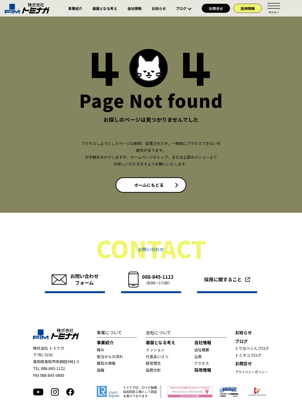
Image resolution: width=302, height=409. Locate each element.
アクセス (201, 363)
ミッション (155, 349)
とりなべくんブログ (252, 348)
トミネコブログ (248, 355)
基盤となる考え (104, 8)
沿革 (198, 356)
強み (100, 349)
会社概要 (201, 349)
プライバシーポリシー (251, 372)
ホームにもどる (149, 185)
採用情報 (248, 8)
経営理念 (153, 363)
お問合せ (216, 8)
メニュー (274, 8)
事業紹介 (75, 8)
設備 (100, 370)
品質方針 (153, 370)
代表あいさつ (157, 356)
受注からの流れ (110, 356)
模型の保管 (106, 363)
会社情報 (134, 8)
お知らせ (159, 8)
